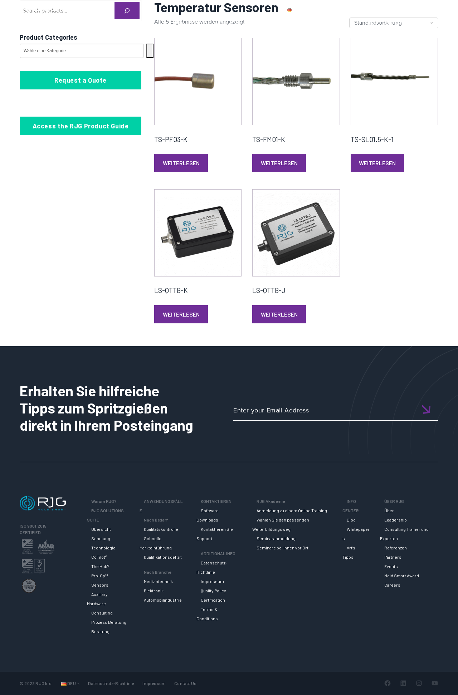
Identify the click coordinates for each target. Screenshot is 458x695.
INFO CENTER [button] (386, 22)
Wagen (433, 9)
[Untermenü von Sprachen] (78, 683)
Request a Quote (80, 80)
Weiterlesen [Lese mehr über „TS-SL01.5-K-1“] (377, 163)
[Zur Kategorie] (150, 51)
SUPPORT (289, 22)
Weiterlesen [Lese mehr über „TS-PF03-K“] (181, 163)
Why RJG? (186, 22)
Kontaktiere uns (361, 9)
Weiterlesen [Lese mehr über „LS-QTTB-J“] (279, 314)
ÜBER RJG (431, 22)
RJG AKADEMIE (335, 22)
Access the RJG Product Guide (81, 126)
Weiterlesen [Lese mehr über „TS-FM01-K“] (279, 163)
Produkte (323, 9)
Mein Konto (402, 9)
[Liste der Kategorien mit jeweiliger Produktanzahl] (82, 51)
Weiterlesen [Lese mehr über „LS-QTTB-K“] (181, 314)
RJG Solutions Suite (238, 22)
